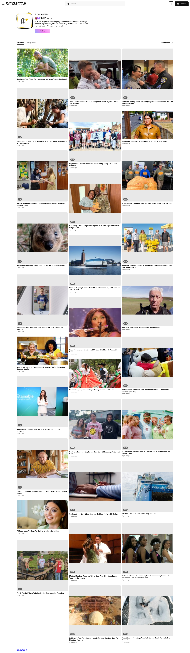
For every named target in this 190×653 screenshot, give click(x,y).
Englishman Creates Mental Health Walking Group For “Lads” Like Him (93, 165)
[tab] (20, 42)
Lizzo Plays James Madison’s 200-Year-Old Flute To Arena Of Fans (93, 351)
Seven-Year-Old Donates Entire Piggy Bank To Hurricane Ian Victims (40, 328)
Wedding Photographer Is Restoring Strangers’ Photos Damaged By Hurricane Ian (42, 142)
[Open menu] (3, 3)
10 (26, 650)
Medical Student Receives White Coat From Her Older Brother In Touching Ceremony (94, 577)
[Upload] (171, 3)
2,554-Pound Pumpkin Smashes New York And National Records (147, 203)
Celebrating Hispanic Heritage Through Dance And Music (91, 390)
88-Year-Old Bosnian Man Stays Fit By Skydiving (141, 328)
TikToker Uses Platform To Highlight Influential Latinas (38, 531)
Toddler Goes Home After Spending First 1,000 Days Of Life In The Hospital (93, 103)
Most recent (167, 43)
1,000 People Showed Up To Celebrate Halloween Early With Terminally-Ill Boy (145, 391)
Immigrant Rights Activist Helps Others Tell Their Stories (144, 141)
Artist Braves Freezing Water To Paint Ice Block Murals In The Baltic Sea (146, 639)
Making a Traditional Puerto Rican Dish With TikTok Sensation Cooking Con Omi (41, 368)
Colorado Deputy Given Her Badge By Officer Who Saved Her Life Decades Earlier (147, 103)
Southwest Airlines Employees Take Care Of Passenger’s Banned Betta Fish (94, 453)
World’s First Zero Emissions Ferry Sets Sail (139, 514)
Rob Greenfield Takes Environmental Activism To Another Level (42, 79)
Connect (181, 4)
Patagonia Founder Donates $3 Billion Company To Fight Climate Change (42, 492)
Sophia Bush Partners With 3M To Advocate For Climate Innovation (38, 430)
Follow (42, 31)
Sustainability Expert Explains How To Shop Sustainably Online (93, 514)
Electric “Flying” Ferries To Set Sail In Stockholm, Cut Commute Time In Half (94, 289)
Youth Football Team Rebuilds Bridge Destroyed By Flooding (40, 593)
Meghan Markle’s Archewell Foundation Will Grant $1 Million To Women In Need (41, 204)
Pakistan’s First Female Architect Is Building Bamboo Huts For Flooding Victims (93, 639)
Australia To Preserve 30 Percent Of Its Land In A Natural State (41, 265)
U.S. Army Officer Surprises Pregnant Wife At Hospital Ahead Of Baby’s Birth (94, 227)
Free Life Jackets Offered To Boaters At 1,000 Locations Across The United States (147, 266)
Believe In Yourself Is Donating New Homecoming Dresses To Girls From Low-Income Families (146, 577)
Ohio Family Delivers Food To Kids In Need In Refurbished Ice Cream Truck (146, 453)
